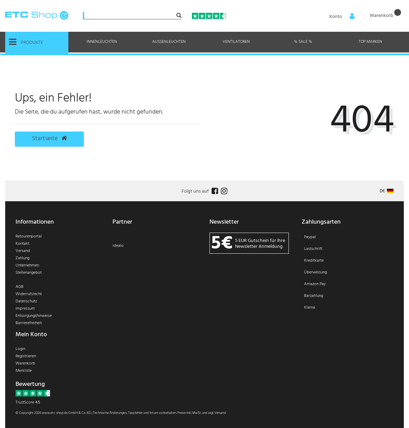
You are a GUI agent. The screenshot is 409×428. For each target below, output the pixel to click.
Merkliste (24, 370)
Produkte (26, 42)
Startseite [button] (49, 139)
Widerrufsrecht (29, 294)
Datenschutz (26, 301)
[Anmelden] (340, 16)
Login (20, 349)
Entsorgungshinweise (34, 315)
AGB (19, 286)
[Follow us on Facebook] (214, 191)
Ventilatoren (236, 41)
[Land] (386, 191)
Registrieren (26, 356)
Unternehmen (27, 265)
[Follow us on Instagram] (223, 191)
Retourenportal (29, 236)
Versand (23, 250)
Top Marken (370, 41)
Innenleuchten (102, 41)
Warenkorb (25, 363)
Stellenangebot (29, 272)
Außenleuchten (169, 41)
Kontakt (22, 243)
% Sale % (303, 41)
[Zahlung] (350, 277)
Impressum (25, 308)
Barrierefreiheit (29, 323)
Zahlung (22, 258)
